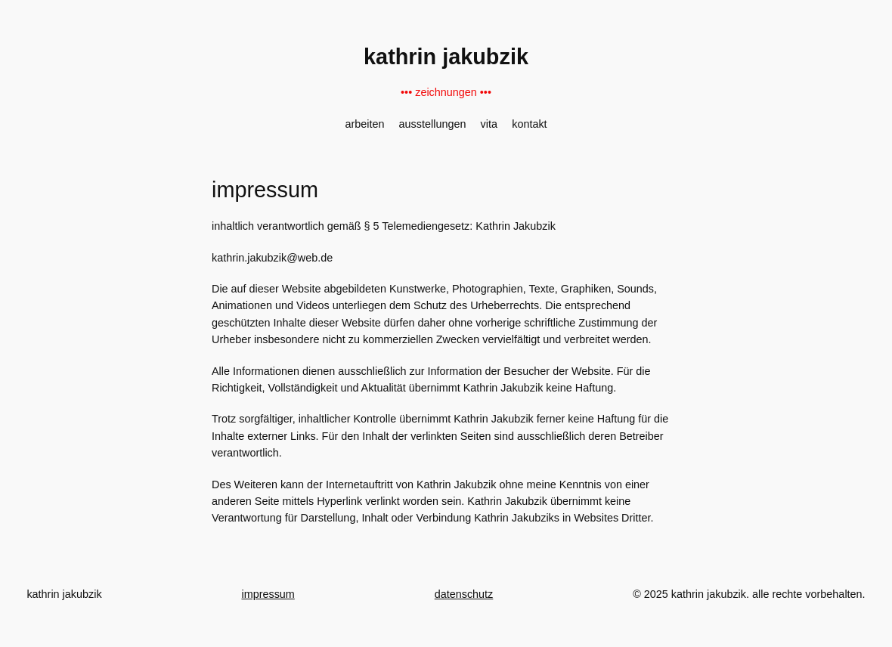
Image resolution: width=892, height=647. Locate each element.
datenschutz (464, 594)
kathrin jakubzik (446, 57)
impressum (267, 594)
